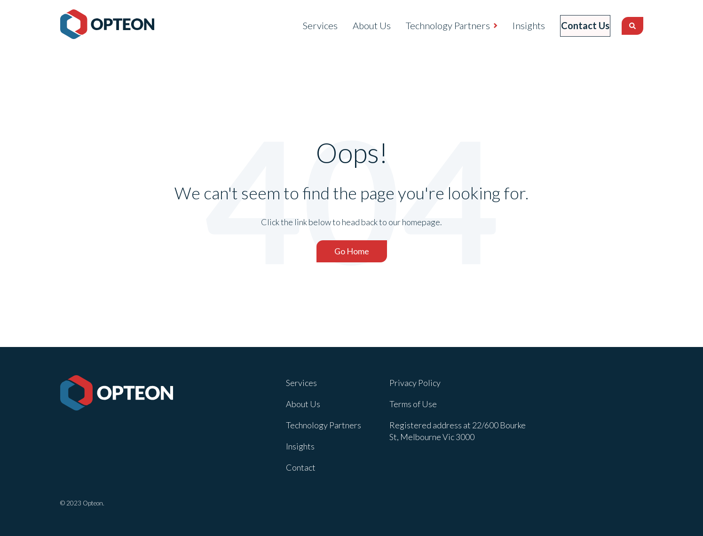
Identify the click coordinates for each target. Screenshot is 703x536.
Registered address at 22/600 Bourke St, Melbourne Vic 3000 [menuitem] (457, 431)
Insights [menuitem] (514, 25)
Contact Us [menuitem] (578, 25)
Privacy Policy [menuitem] (415, 383)
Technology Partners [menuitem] (434, 25)
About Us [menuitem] (358, 25)
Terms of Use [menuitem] (413, 404)
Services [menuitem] (306, 25)
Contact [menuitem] (301, 467)
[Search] (632, 26)
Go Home (351, 251)
